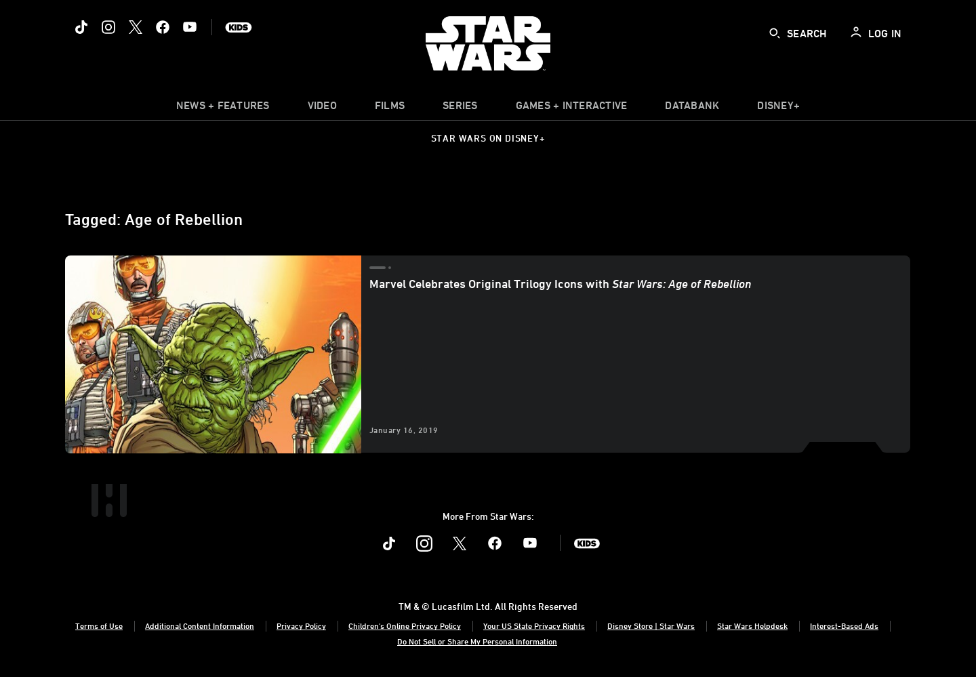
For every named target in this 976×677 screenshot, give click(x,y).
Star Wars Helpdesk (752, 625)
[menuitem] (322, 108)
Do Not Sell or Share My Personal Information (477, 641)
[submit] (774, 33)
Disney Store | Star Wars (651, 625)
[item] (223, 108)
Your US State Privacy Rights (534, 625)
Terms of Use (99, 625)
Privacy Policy (301, 625)
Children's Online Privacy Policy (404, 625)
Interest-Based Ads (844, 625)
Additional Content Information (199, 625)
